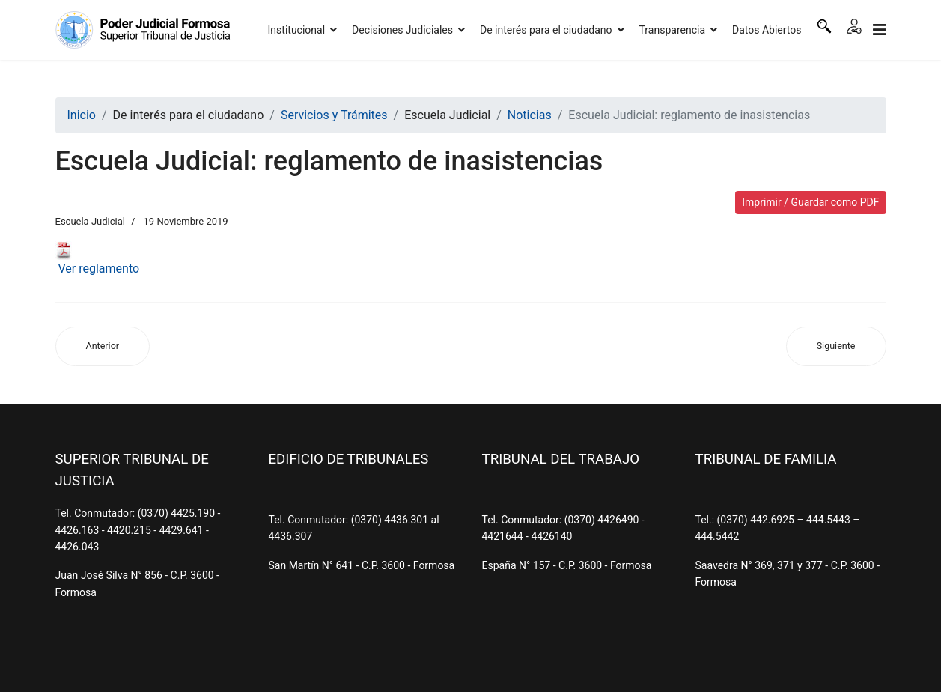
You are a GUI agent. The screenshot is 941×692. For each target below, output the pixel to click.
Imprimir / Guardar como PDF (810, 202)
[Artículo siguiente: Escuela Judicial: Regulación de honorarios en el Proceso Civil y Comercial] (836, 346)
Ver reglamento (97, 258)
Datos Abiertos (767, 30)
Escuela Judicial (90, 221)
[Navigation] (879, 30)
